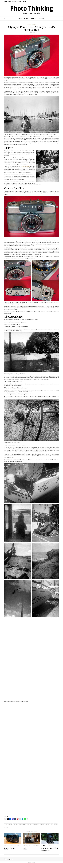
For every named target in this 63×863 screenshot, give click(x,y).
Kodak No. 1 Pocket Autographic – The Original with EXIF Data (49, 848)
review (55, 824)
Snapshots (41, 18)
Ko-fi (24, 1)
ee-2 (24, 824)
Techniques (33, 18)
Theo (7, 827)
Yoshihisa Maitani (25, 166)
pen (51, 824)
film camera (29, 824)
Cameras (29, 24)
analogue (15, 824)
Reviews (26, 18)
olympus (47, 824)
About (15, 1)
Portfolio (20, 1)
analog (10, 824)
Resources (10, 1)
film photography (36, 824)
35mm (6, 824)
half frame (42, 824)
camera (20, 824)
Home (5, 1)
